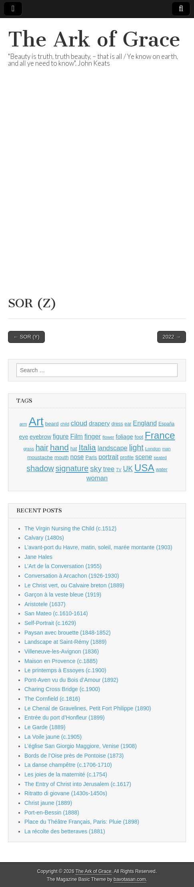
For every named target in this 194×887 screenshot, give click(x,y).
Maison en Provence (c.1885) (61, 661)
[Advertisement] (97, 192)
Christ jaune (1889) (48, 803)
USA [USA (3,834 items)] (144, 467)
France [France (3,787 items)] (160, 435)
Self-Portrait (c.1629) (50, 623)
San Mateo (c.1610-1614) (56, 613)
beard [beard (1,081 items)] (52, 424)
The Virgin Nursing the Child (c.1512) (70, 528)
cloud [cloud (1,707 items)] (79, 423)
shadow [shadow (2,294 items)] (40, 468)
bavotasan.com (130, 879)
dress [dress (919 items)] (117, 424)
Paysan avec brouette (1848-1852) (67, 632)
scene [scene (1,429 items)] (143, 457)
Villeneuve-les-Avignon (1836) (61, 651)
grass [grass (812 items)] (28, 448)
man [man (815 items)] (166, 448)
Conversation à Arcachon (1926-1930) (71, 576)
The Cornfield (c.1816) (52, 698)
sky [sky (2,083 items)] (96, 468)
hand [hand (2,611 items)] (59, 447)
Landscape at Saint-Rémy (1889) (65, 642)
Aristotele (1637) (45, 604)
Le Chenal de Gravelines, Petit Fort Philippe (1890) (87, 708)
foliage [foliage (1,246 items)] (124, 436)
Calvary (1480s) (44, 537)
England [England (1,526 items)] (145, 423)
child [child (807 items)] (64, 423)
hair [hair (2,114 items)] (42, 448)
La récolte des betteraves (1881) (64, 831)
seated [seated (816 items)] (160, 457)
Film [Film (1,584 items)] (76, 436)
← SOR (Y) (26, 337)
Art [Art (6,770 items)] (35, 421)
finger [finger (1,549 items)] (92, 436)
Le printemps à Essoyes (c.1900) (65, 670)
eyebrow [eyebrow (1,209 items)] (40, 436)
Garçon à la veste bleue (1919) (62, 594)
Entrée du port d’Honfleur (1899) (64, 717)
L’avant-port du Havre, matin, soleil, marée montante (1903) (98, 547)
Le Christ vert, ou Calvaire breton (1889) (74, 585)
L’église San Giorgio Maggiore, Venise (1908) (80, 746)
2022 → (171, 337)
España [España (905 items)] (166, 424)
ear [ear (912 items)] (127, 424)
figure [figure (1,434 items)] (61, 436)
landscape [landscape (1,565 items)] (113, 448)
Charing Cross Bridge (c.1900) (62, 689)
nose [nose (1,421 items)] (77, 457)
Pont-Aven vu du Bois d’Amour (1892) (71, 680)
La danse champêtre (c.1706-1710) (68, 765)
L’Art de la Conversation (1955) (63, 566)
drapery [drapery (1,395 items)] (99, 423)
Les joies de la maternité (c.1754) (65, 774)
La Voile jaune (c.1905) (53, 737)
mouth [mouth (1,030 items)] (61, 457)
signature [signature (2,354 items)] (72, 468)
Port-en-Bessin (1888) (51, 812)
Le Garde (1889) (45, 727)
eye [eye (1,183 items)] (23, 436)
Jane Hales (38, 557)
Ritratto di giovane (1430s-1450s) (65, 793)
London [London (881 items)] (153, 448)
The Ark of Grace (94, 39)
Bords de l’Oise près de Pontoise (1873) (74, 755)
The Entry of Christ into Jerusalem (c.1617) (77, 784)
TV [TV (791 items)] (119, 469)
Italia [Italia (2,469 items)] (87, 447)
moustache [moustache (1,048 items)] (40, 457)
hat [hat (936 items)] (73, 449)
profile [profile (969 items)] (127, 457)
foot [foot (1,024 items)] (139, 437)
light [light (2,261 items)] (136, 447)
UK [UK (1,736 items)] (128, 469)
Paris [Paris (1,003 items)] (91, 457)
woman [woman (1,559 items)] (97, 478)
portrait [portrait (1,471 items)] (108, 456)
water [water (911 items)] (162, 469)
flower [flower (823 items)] (108, 437)
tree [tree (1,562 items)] (108, 468)
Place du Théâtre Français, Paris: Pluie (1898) (81, 821)
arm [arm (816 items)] (23, 423)
